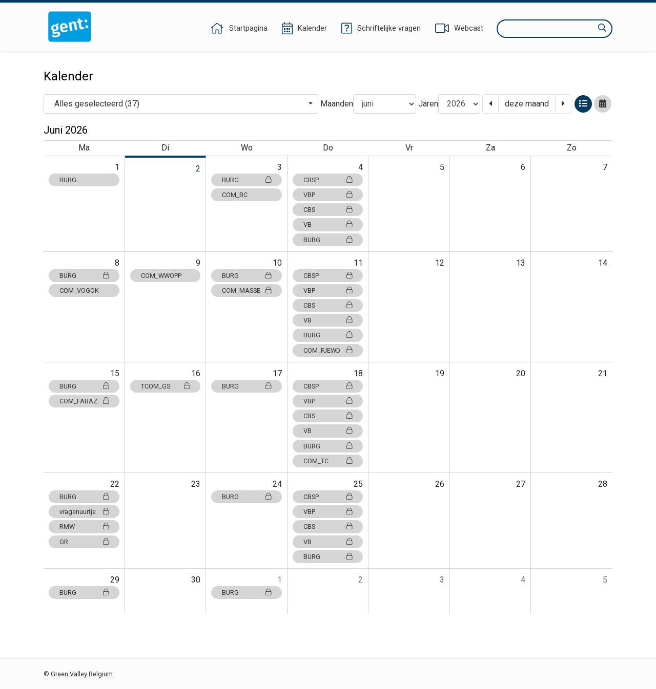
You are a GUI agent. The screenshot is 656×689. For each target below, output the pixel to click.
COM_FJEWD (328, 350)
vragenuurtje (84, 511)
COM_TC (328, 461)
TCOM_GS (165, 386)
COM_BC (235, 195)
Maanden (336, 104)
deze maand (527, 104)
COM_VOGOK (79, 290)
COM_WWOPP (161, 275)
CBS (328, 209)
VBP (328, 195)
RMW (84, 526)
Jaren (428, 104)
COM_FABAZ (84, 401)
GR (84, 542)
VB (328, 224)
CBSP (328, 180)
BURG (67, 180)
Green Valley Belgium (82, 674)
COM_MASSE (246, 290)
